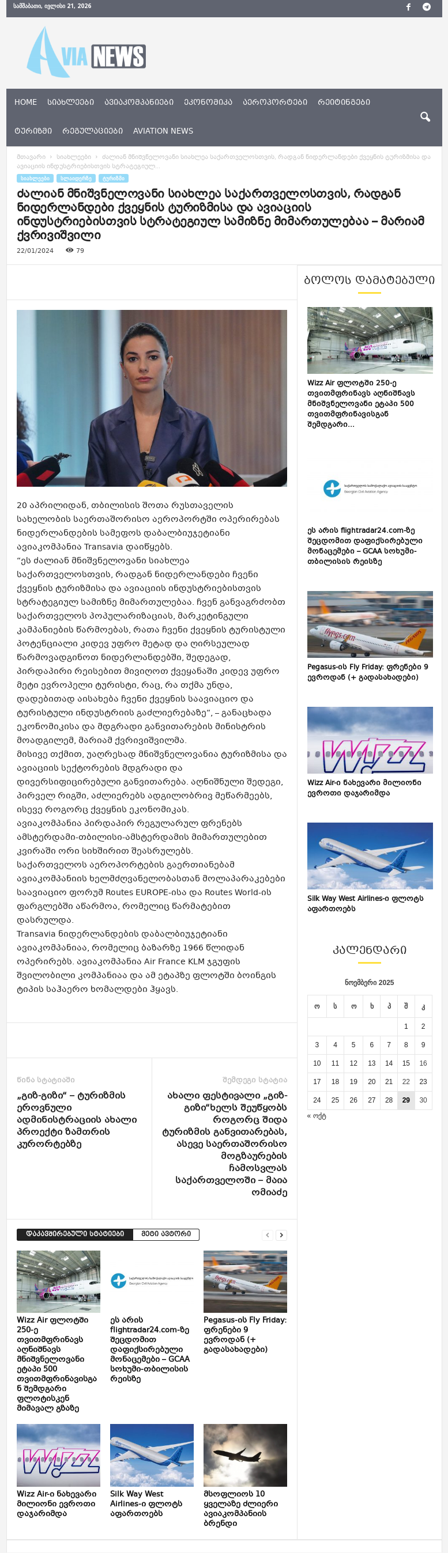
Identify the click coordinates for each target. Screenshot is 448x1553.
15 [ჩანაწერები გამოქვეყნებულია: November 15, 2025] (406, 1063)
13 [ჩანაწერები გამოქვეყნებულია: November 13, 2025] (371, 1063)
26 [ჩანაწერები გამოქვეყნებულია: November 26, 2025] (353, 1100)
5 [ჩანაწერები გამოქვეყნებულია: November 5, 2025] (354, 1045)
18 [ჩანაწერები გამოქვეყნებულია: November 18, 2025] (335, 1082)
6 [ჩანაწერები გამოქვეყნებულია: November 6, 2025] (372, 1045)
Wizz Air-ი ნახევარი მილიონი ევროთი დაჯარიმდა (56, 1504)
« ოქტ (316, 1116)
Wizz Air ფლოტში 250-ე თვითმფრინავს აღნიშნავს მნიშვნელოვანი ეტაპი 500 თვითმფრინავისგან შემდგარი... (361, 404)
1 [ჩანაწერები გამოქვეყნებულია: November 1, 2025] (406, 1026)
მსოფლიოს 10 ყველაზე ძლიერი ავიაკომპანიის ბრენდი (241, 1509)
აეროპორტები (275, 103)
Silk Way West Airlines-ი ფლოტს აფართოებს (146, 1504)
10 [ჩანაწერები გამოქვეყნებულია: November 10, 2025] (317, 1063)
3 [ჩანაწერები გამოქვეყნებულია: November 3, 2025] (317, 1045)
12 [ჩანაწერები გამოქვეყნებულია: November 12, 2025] (353, 1063)
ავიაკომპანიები (139, 103)
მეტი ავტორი (166, 1235)
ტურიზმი (33, 132)
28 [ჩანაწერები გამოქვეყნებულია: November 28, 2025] (389, 1100)
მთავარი (31, 157)
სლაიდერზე (76, 178)
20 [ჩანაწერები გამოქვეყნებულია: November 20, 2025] (371, 1082)
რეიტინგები (344, 103)
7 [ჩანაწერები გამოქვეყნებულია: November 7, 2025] (389, 1045)
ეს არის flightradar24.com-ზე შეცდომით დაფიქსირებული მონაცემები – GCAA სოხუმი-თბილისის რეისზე (150, 1350)
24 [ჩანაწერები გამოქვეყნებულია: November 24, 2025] (317, 1100)
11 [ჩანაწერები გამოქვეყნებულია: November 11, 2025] (335, 1063)
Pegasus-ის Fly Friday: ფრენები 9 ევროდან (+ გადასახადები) (245, 1335)
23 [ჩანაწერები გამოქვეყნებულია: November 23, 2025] (423, 1082)
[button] (425, 117)
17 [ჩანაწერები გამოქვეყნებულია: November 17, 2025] (317, 1082)
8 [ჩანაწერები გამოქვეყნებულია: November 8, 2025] (406, 1045)
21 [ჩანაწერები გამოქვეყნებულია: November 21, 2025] (389, 1082)
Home (25, 103)
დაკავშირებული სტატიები (75, 1235)
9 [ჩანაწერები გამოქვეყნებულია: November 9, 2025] (423, 1045)
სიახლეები (70, 103)
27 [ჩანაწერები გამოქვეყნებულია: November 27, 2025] (371, 1100)
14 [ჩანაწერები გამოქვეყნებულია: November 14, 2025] (389, 1063)
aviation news (163, 132)
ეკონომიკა (208, 103)
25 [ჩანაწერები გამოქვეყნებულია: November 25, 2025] (335, 1100)
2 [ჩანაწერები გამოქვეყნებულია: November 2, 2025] (423, 1026)
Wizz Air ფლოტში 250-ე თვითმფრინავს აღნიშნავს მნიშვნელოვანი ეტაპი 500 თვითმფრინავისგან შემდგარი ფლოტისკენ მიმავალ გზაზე (57, 1365)
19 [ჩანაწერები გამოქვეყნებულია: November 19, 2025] (353, 1082)
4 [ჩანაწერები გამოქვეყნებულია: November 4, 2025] (335, 1045)
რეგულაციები (92, 132)
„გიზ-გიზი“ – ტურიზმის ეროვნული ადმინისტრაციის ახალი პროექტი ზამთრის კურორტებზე (77, 1120)
